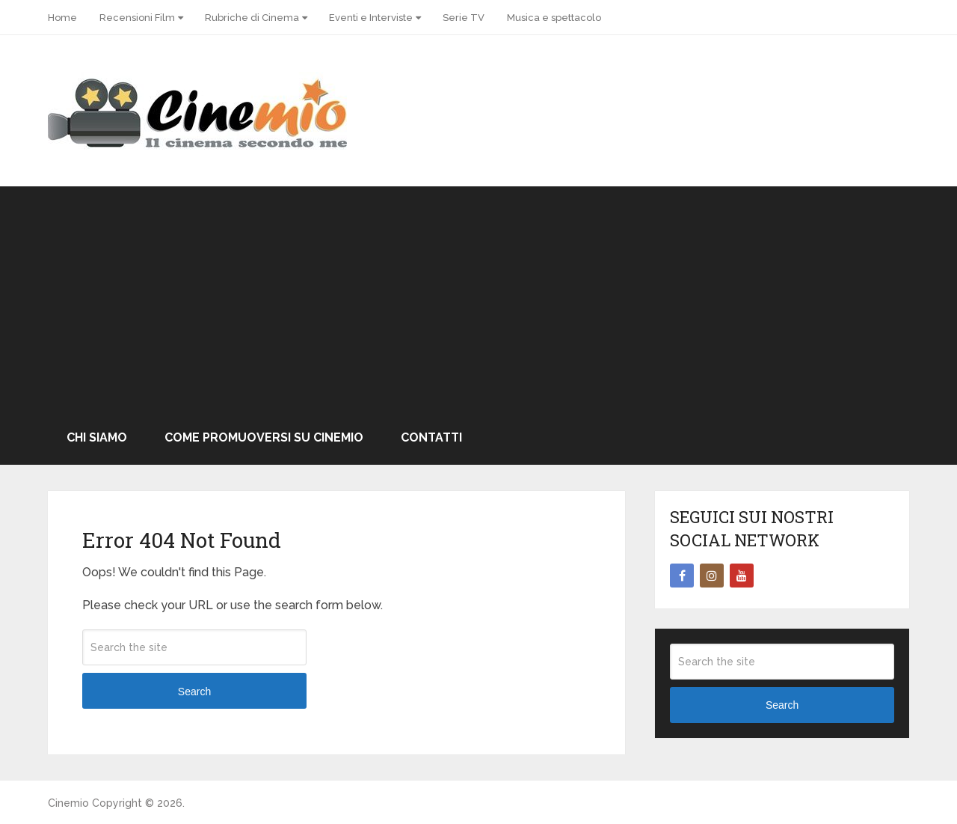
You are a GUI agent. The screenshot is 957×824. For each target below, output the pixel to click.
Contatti (431, 437)
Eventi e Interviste (371, 17)
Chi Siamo (97, 437)
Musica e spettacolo (554, 17)
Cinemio (68, 803)
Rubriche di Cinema (252, 17)
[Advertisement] (478, 298)
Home (62, 17)
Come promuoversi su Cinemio (263, 437)
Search (194, 692)
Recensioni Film (137, 17)
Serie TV (463, 17)
